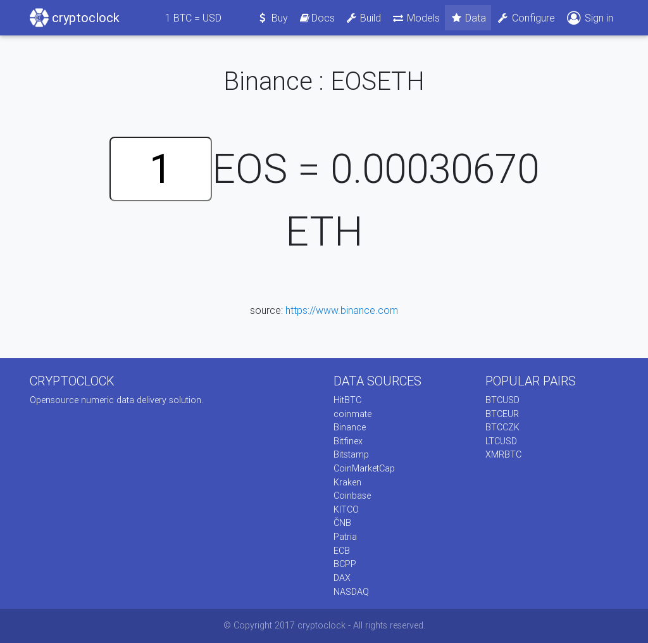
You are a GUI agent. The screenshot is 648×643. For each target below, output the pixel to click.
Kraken (347, 482)
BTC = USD (193, 17)
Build (363, 17)
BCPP (344, 564)
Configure (525, 17)
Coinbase (352, 495)
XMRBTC (503, 454)
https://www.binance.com (341, 310)
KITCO (346, 509)
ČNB (342, 522)
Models (415, 17)
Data (468, 17)
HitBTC (347, 400)
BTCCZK (502, 427)
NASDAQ (351, 591)
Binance (349, 427)
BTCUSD (502, 400)
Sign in (589, 18)
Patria (345, 536)
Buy (272, 17)
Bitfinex (348, 441)
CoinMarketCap (364, 468)
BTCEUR (502, 414)
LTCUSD (501, 441)
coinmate (352, 414)
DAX (342, 578)
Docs (316, 17)
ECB (341, 550)
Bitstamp (351, 454)
